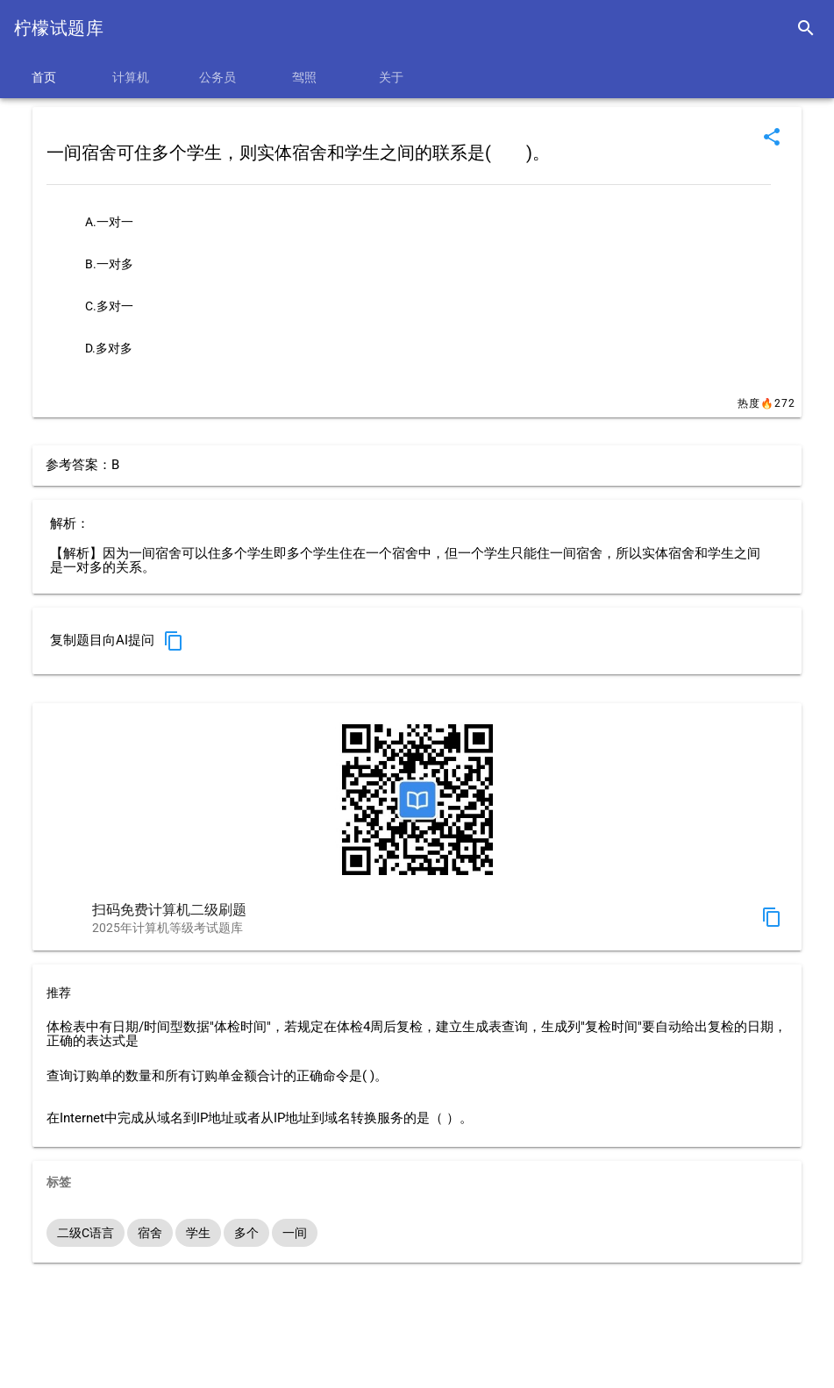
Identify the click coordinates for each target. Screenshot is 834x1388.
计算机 (130, 77)
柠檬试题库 (58, 28)
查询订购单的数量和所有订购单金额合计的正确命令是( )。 (217, 1076)
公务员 (217, 77)
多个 (246, 1233)
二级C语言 (85, 1233)
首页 (44, 77)
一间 (294, 1233)
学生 (198, 1233)
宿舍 (150, 1233)
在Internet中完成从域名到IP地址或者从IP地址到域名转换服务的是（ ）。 (259, 1118)
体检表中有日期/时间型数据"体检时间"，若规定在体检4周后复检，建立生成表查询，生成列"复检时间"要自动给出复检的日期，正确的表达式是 (416, 1035)
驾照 (304, 77)
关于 (391, 77)
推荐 (58, 993)
